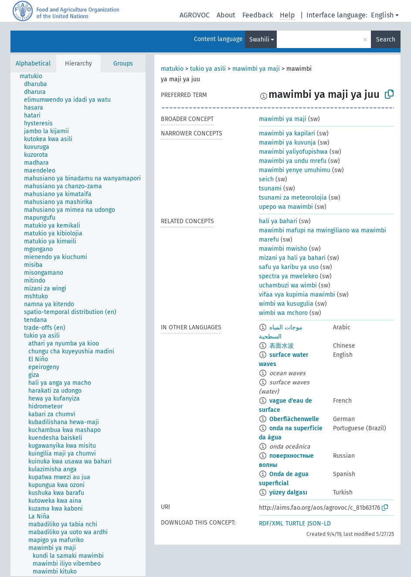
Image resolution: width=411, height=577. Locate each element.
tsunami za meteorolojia (293, 197)
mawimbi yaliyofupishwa (293, 151)
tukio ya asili (208, 69)
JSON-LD (319, 523)
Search (385, 39)
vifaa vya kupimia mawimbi (297, 294)
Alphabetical (33, 63)
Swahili (259, 39)
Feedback (257, 15)
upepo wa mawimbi (286, 207)
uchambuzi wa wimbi (288, 285)
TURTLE (295, 523)
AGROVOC (195, 15)
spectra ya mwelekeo (288, 276)
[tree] (78, 324)
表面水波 (281, 345)
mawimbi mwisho (283, 248)
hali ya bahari (278, 221)
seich (266, 179)
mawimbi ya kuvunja (287, 142)
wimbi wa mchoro (283, 313)
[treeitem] (34, 76)
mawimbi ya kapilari (287, 133)
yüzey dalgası (288, 492)
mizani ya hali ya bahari (292, 258)
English (382, 15)
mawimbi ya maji (256, 69)
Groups (123, 63)
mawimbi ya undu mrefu (292, 161)
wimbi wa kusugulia (286, 304)
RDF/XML (271, 523)
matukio (172, 69)
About (226, 15)
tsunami (270, 188)
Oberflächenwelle (294, 419)
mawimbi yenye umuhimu (294, 170)
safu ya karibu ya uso (289, 267)
